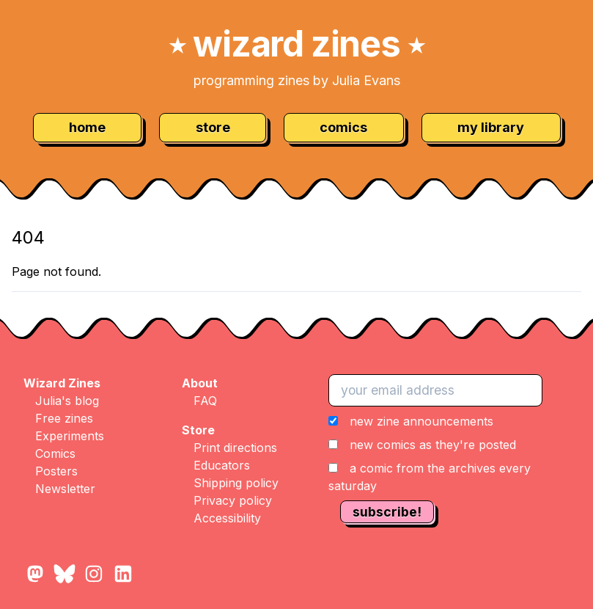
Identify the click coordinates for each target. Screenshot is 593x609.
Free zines (64, 418)
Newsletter (65, 488)
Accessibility (227, 518)
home (87, 127)
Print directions (235, 447)
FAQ (205, 400)
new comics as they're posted (433, 444)
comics (343, 127)
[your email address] (435, 390)
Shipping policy (236, 482)
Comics (55, 453)
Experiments (69, 436)
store (213, 127)
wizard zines (297, 43)
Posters (56, 471)
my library (490, 127)
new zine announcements (421, 421)
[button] (454, 453)
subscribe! (387, 511)
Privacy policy (233, 500)
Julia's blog (67, 400)
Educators (222, 465)
